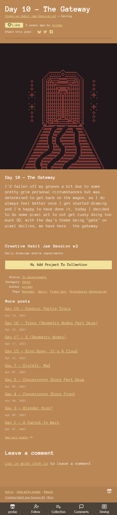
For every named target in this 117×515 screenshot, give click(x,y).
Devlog (104, 509)
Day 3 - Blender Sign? (29, 408)
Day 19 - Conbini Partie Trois (38, 309)
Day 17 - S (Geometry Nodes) (35, 337)
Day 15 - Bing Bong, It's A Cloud (41, 351)
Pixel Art (58, 291)
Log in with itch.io (26, 464)
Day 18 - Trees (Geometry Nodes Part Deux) (51, 323)
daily (42, 291)
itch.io (9, 492)
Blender (28, 291)
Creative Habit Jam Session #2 (30, 16)
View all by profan (29, 492)
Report (48, 492)
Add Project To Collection (58, 264)
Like (14, 25)
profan (57, 25)
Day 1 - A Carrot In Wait (32, 423)
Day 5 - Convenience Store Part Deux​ (44, 380)
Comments (81, 509)
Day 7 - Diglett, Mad (27, 366)
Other (26, 281)
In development (34, 277)
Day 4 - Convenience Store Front (40, 394)
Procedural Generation (88, 291)
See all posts (16, 437)
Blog (50, 497)
